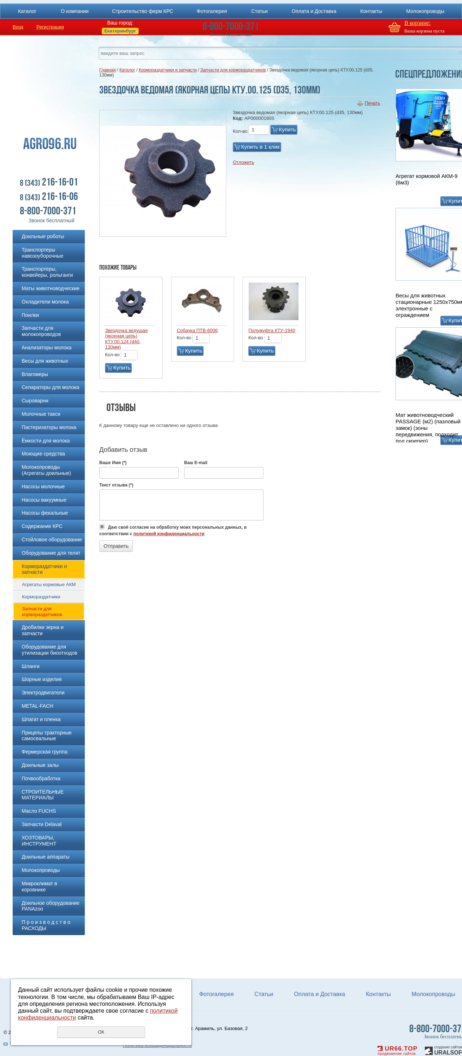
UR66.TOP (398, 1048)
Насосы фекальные (45, 513)
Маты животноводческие (50, 288)
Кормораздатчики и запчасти (44, 569)
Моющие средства (43, 454)
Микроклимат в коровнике (39, 887)
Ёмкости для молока (46, 441)
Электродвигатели (43, 692)
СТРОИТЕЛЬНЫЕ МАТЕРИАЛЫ (43, 795)
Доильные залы (40, 765)
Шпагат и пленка (41, 719)
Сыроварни (35, 400)
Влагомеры (35, 374)
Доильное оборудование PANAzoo (50, 906)
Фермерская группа (44, 752)
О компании (74, 11)
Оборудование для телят (51, 553)
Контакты (371, 11)
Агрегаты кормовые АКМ (49, 584)
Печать (372, 103)
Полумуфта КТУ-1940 (271, 330)
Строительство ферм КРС (142, 11)
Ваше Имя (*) (113, 462)
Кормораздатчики (41, 596)
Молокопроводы (425, 11)
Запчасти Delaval (42, 824)
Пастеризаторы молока (49, 427)
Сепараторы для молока (50, 387)
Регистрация (50, 27)
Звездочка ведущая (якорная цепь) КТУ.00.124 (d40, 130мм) (126, 339)
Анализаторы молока (46, 347)
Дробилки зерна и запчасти (43, 630)
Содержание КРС (42, 526)
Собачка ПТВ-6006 (197, 330)
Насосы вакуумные (44, 500)
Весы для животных (45, 361)
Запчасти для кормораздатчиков (42, 611)
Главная (107, 70)
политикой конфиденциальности (168, 533)
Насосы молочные (43, 486)
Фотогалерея (212, 11)
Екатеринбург (120, 31)
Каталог (27, 11)
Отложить (243, 162)
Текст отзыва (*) (116, 485)
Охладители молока (45, 302)
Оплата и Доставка (314, 11)
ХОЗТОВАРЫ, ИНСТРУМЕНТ (39, 841)
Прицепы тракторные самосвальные (47, 736)
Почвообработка (41, 778)
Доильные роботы (43, 236)
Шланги (30, 666)
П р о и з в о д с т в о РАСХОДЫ (46, 925)
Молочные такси (41, 414)
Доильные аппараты (46, 857)
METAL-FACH (37, 706)
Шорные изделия (42, 679)
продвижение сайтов (396, 1054)
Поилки (30, 315)
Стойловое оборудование (52, 539)
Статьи (259, 11)
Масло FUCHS (39, 811)
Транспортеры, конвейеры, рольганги (47, 272)
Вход (18, 27)
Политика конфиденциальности (157, 1045)
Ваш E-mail (196, 462)
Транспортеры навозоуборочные (42, 253)
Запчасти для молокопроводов (41, 331)
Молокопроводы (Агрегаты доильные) (46, 470)
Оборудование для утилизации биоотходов (49, 650)
